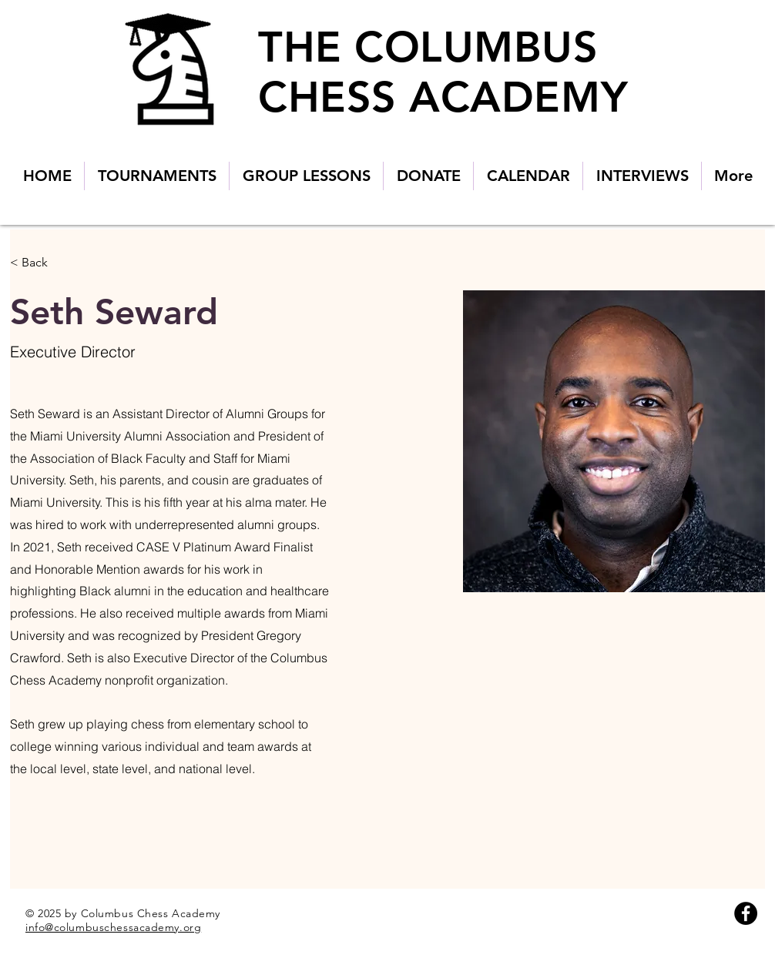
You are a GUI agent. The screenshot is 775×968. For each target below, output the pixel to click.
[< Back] (40, 263)
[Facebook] (745, 913)
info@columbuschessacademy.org (113, 927)
